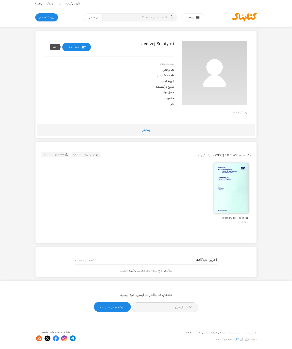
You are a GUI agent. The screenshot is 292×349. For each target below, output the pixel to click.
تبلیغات (189, 333)
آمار (59, 4)
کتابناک (235, 339)
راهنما (38, 4)
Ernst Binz (242, 222)
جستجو (93, 17)
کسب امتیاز (234, 333)
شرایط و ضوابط (218, 333)
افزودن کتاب (73, 4)
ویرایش (146, 130)
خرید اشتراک (251, 333)
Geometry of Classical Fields (234, 218)
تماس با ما (201, 333)
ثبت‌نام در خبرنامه (112, 307)
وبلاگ (49, 4)
